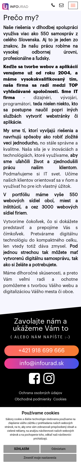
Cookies (60, 399)
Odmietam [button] (58, 449)
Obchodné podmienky (33, 399)
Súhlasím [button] (21, 449)
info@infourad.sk (41, 363)
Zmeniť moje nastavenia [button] (40, 457)
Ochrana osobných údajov (40, 393)
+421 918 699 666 (42, 350)
